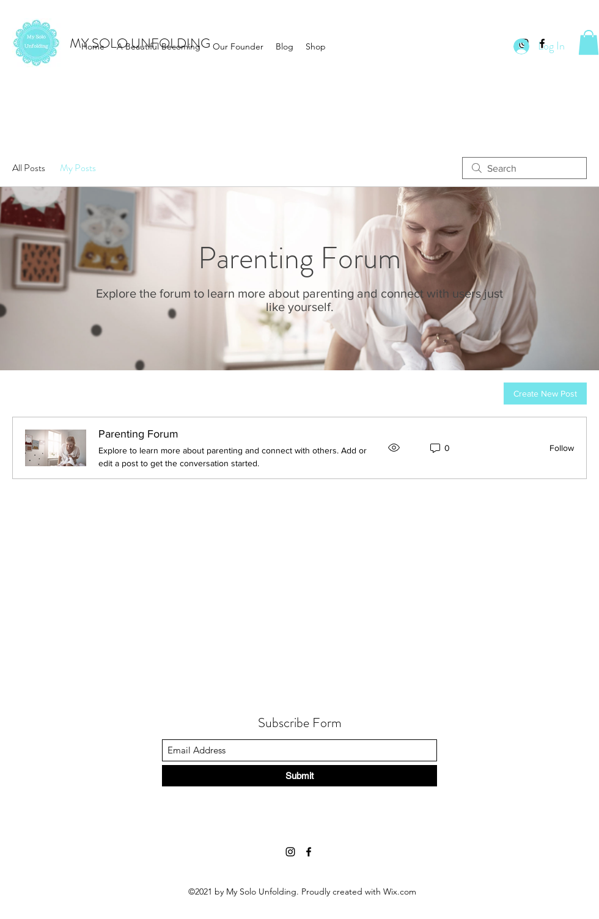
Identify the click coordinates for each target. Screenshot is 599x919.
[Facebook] (309, 852)
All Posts (28, 168)
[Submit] (299, 775)
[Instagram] (290, 852)
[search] (524, 168)
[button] (588, 42)
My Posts (78, 168)
